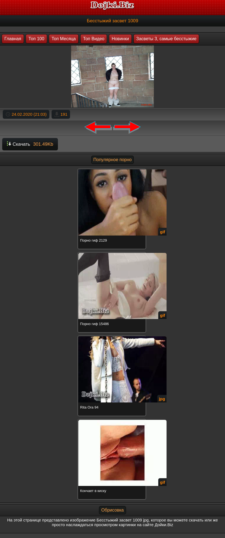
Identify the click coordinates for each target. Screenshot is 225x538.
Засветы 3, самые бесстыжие (166, 38)
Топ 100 (36, 38)
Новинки (120, 38)
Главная (12, 38)
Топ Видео (93, 38)
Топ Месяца (64, 38)
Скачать (30, 144)
